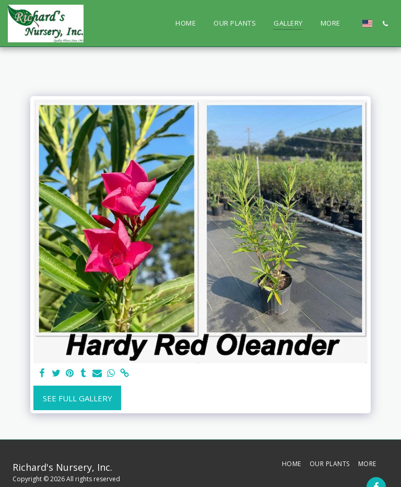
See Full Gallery (77, 398)
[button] (385, 23)
